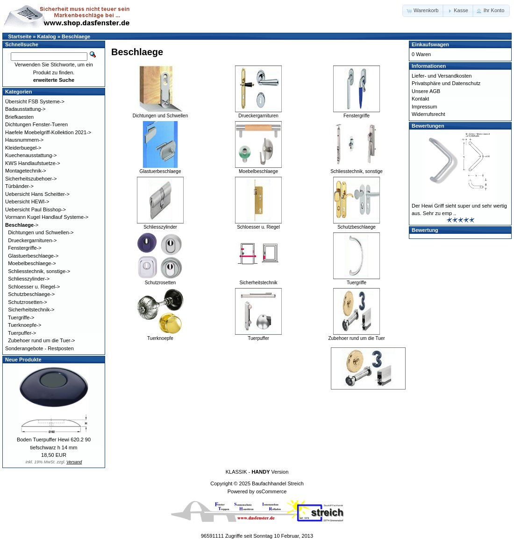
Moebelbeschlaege (258, 169)
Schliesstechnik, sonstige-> (39, 271)
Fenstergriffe (356, 113)
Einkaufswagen (430, 44)
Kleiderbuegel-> (23, 148)
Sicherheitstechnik (258, 280)
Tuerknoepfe (160, 336)
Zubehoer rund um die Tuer (356, 336)
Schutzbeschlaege (356, 224)
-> (21, 225)
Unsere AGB (426, 91)
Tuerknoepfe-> (24, 325)
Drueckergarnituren (258, 113)
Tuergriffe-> (21, 317)
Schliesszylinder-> (29, 278)
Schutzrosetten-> (27, 302)
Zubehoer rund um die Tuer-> (41, 340)
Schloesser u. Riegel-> (34, 286)
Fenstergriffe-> (25, 248)
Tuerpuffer (258, 336)
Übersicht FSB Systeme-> (34, 101)
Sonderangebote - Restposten (39, 348)
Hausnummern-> (24, 140)
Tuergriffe (356, 280)
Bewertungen (428, 126)
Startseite (19, 36)
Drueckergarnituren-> (32, 240)
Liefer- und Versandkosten (441, 76)
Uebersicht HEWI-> (27, 201)
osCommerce (271, 491)
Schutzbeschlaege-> (31, 294)
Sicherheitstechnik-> (31, 309)
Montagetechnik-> (25, 170)
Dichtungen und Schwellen (160, 113)
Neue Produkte (23, 359)
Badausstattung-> (25, 109)
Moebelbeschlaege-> (32, 263)
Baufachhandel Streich (278, 483)
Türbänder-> (19, 186)
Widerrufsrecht (428, 114)
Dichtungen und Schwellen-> (40, 232)
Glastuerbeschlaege (160, 169)
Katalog (46, 36)
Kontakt (420, 98)
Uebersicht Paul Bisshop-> (35, 209)
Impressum (424, 106)
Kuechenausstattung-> (31, 155)
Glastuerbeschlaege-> (33, 256)
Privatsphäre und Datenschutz (446, 83)
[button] (423, 11)
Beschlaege (76, 36)
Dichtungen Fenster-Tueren (36, 124)
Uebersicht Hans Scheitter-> (37, 194)
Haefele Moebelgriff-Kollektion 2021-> (48, 132)
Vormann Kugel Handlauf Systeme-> (46, 217)
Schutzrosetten (160, 280)
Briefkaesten (19, 117)
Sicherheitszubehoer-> (31, 178)
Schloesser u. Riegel (258, 224)
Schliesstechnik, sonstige (356, 169)
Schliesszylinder (160, 224)
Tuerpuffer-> (22, 333)
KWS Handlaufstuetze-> (32, 163)
